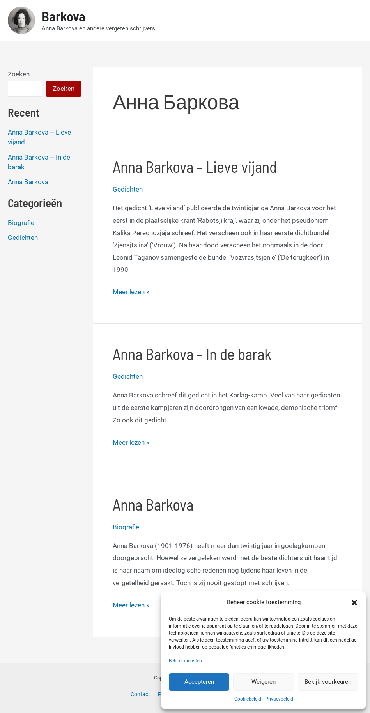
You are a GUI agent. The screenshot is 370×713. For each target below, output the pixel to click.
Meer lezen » (131, 292)
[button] (354, 603)
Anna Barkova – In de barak (192, 353)
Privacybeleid (279, 699)
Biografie (21, 223)
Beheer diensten (185, 660)
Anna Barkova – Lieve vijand (195, 166)
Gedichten (23, 237)
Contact (140, 694)
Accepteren (199, 681)
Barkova (63, 16)
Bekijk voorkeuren (327, 681)
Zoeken (19, 74)
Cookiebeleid (247, 699)
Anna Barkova (28, 182)
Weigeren (263, 681)
